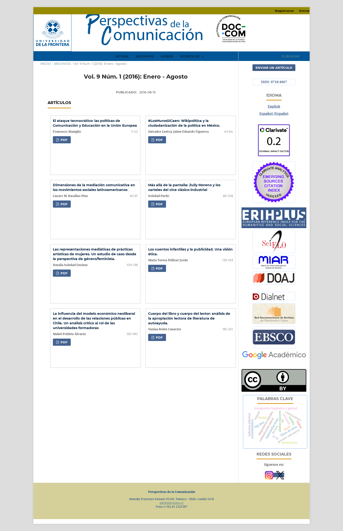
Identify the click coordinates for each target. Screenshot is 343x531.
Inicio (45, 63)
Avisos (167, 56)
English (274, 106)
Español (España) (273, 113)
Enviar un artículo (274, 68)
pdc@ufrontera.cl (171, 503)
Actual (122, 56)
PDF (63, 140)
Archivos (145, 56)
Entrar (304, 11)
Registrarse (284, 11)
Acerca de (190, 56)
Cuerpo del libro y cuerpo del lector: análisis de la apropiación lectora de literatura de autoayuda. (189, 318)
